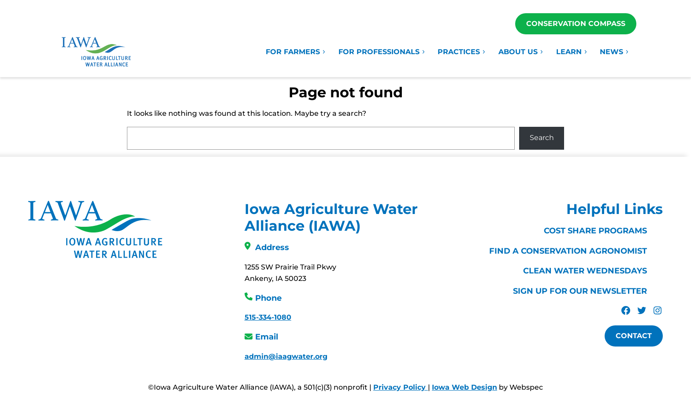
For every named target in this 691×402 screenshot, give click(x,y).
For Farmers (296, 52)
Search (542, 137)
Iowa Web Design (464, 387)
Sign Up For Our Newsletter (580, 291)
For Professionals (382, 52)
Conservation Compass (575, 23)
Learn (572, 52)
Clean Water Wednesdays (585, 271)
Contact (634, 336)
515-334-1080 (268, 317)
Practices (462, 52)
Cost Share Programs (595, 231)
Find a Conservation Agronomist (568, 251)
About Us (521, 52)
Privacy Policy (400, 387)
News (614, 52)
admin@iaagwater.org (286, 356)
